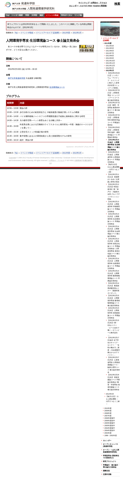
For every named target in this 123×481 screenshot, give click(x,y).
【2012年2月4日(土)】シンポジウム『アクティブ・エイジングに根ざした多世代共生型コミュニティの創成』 (114, 80)
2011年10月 (110, 61)
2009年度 (107, 411)
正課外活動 (107, 474)
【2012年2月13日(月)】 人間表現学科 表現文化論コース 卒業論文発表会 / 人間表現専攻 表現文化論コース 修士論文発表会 (114, 247)
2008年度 (107, 413)
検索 (117, 3)
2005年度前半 (109, 425)
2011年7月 (110, 53)
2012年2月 (77, 33)
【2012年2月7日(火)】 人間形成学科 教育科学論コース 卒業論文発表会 (114, 120)
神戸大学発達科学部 (16, 78)
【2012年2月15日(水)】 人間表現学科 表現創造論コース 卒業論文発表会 (114, 313)
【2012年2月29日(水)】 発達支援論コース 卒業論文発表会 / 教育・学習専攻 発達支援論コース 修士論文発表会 (114, 382)
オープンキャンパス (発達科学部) (110, 445)
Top (7, 15)
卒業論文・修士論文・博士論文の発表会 (111, 466)
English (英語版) (100, 6)
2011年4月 (110, 46)
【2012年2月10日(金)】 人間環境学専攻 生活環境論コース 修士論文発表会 (114, 145)
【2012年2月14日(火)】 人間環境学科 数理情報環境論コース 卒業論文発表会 (114, 276)
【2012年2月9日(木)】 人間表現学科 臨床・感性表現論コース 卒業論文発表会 (114, 132)
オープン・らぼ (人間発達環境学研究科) (111, 451)
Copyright (12, 158)
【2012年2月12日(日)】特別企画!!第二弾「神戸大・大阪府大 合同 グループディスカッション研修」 (114, 191)
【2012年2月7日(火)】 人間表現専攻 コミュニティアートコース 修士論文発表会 (114, 95)
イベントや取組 (52, 15)
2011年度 (66, 33)
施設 (41, 15)
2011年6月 (110, 51)
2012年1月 (110, 68)
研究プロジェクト (109, 461)
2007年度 (107, 416)
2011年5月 (110, 48)
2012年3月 (110, 394)
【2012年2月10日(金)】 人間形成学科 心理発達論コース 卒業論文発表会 (114, 157)
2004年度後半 (109, 428)
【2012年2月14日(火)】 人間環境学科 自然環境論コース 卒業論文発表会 (114, 263)
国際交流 (106, 471)
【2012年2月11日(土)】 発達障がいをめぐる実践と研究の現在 (113, 178)
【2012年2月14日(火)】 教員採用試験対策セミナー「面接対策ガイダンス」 (113, 288)
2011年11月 (110, 63)
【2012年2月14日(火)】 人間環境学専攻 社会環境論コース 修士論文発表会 (114, 231)
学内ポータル (66, 15)
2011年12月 (110, 66)
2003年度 (107, 433)
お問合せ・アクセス (99, 3)
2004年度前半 (109, 430)
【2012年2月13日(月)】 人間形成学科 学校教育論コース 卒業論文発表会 (114, 206)
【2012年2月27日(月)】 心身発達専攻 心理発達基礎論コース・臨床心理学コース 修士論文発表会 (114, 364)
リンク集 (78, 15)
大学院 (34, 15)
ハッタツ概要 (17, 15)
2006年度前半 (109, 421)
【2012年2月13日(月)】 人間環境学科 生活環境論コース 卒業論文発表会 (114, 219)
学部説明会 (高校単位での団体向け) (111, 457)
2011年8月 (110, 56)
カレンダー (73, 6)
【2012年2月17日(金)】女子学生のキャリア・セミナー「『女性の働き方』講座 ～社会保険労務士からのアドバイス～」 (114, 346)
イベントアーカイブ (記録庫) (47, 33)
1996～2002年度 (110, 435)
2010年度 (107, 408)
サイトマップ (83, 3)
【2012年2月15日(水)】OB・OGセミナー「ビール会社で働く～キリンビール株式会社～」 (113, 327)
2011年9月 (110, 58)
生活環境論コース (57, 87)
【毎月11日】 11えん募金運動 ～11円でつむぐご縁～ (113, 168)
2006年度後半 (109, 418)
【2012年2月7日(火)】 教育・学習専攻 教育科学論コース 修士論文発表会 (114, 107)
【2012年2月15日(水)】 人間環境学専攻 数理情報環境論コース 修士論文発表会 (114, 300)
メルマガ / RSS (86, 6)
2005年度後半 (109, 423)
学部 (27, 15)
